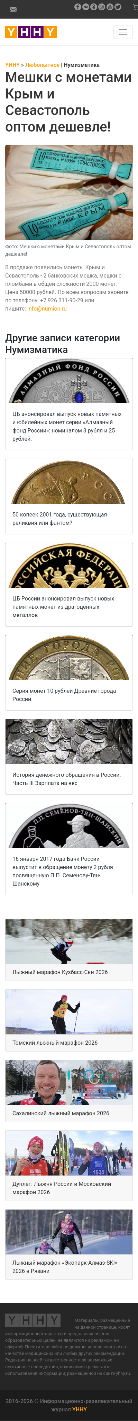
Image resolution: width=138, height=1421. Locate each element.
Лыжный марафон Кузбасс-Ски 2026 (60, 972)
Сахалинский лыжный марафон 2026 (60, 1113)
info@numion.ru (47, 308)
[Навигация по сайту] (123, 32)
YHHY (79, 1409)
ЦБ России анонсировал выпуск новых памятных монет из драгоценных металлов (63, 606)
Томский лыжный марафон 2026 (55, 1042)
